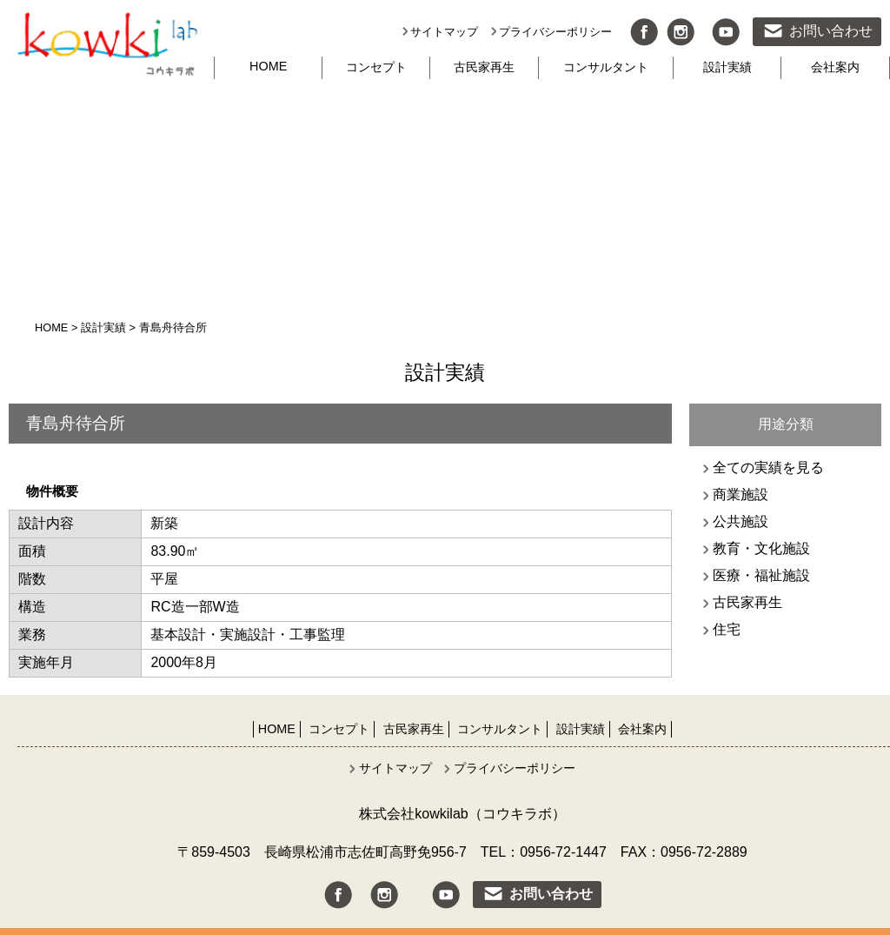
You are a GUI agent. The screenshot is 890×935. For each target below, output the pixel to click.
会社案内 (835, 67)
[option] (340, 460)
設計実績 (727, 67)
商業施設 (740, 494)
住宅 (727, 629)
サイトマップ (444, 31)
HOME (268, 66)
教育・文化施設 (761, 548)
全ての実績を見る (768, 467)
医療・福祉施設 (761, 575)
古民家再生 (484, 67)
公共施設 (740, 521)
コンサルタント (605, 67)
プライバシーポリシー (555, 31)
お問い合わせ (831, 30)
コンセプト (376, 67)
